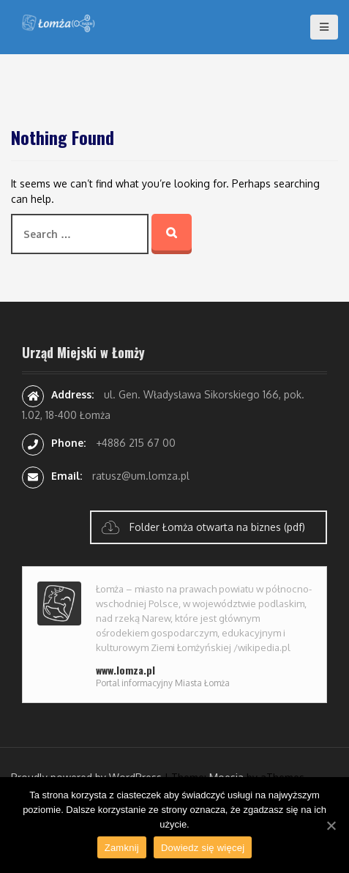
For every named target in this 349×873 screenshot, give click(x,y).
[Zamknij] (330, 825)
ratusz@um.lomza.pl (140, 475)
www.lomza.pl (125, 669)
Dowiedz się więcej (202, 847)
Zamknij (122, 847)
